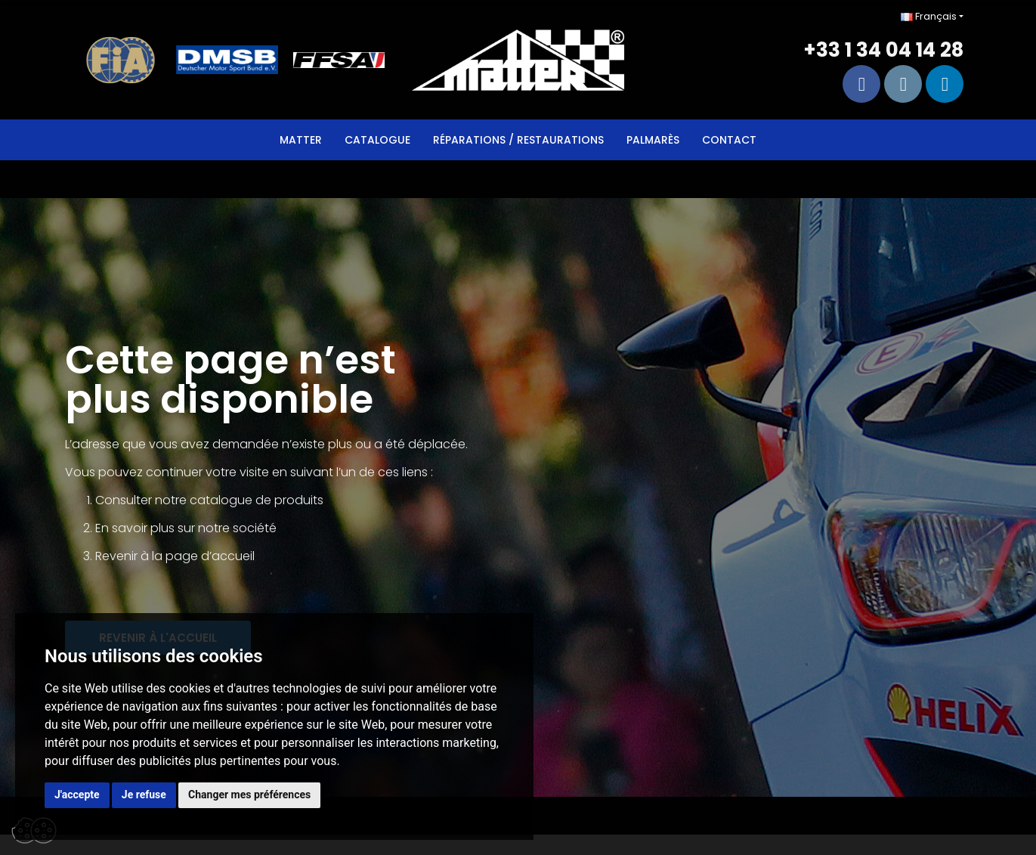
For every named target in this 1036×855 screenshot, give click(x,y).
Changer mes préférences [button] (249, 794)
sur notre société (227, 528)
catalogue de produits (256, 500)
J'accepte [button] (77, 794)
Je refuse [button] (144, 794)
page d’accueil (210, 556)
